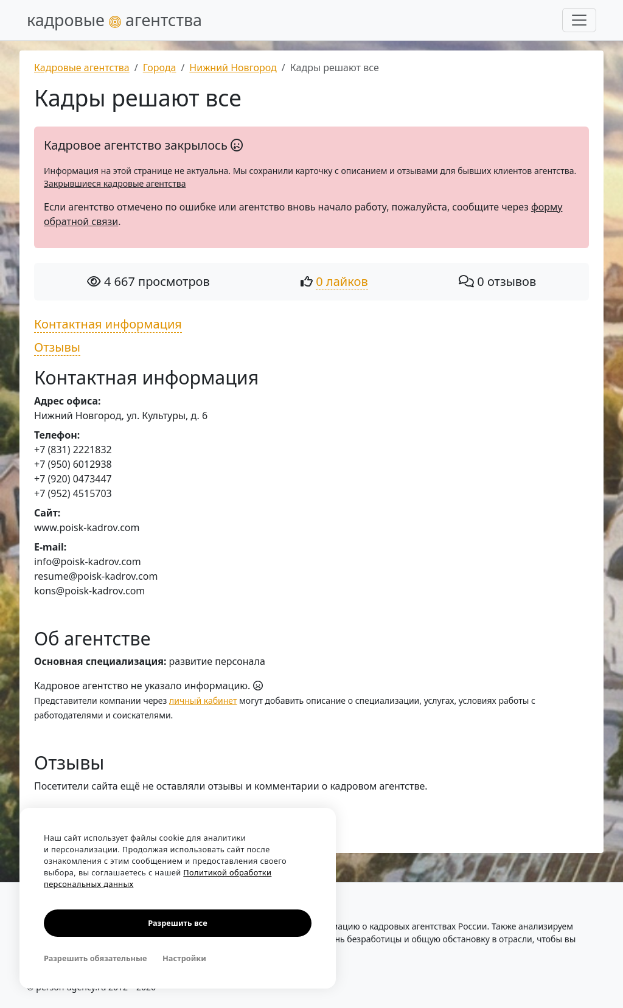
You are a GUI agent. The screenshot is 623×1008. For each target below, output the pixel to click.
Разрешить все (177, 922)
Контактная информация (108, 324)
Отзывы (57, 347)
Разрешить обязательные (95, 958)
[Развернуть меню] (579, 20)
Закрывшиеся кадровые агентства (115, 183)
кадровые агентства (114, 20)
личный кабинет (203, 700)
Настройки (184, 958)
